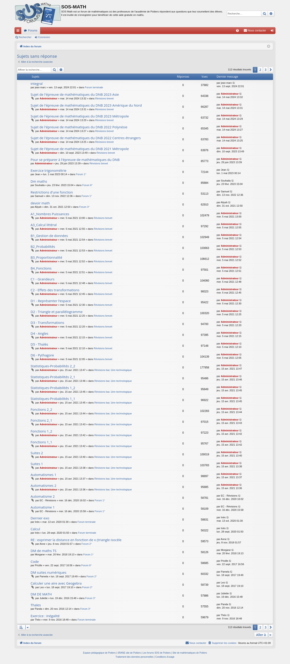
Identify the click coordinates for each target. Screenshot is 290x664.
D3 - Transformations (47, 322)
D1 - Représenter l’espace (51, 301)
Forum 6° (87, 185)
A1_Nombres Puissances (50, 214)
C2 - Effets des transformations (55, 290)
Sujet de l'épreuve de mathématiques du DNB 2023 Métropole (80, 116)
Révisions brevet (104, 98)
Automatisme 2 (43, 496)
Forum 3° (84, 206)
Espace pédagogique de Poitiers (99, 653)
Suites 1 (37, 463)
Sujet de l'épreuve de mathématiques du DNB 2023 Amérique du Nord (86, 105)
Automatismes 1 (43, 474)
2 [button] (260, 69)
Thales (36, 605)
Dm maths (39, 181)
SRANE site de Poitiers (129, 653)
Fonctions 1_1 (41, 442)
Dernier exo (40, 518)
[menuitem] (237, 30)
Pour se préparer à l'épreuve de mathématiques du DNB (75, 159)
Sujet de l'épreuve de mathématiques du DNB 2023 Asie (75, 94)
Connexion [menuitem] (273, 31)
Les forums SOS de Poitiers (157, 653)
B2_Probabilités (43, 246)
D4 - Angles (39, 333)
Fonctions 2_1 (41, 420)
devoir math (40, 203)
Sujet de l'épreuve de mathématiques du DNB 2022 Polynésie (79, 127)
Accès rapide (18, 31)
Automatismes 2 (43, 485)
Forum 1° (81, 174)
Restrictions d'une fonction (52, 192)
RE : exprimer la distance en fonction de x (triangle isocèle (76, 539)
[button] (270, 69)
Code (35, 561)
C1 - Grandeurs (42, 279)
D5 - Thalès (39, 344)
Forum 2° (87, 543)
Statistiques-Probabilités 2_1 (53, 377)
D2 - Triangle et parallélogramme (56, 311)
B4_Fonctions (41, 268)
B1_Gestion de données (49, 235)
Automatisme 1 (43, 507)
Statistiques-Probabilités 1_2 (53, 387)
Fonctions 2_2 (41, 409)
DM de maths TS (43, 550)
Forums (32, 30)
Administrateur (48, 98)
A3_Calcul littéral (44, 224)
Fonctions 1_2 (41, 431)
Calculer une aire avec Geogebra (56, 583)
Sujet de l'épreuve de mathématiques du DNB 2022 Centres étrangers (86, 138)
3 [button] (265, 69)
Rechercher (25, 37)
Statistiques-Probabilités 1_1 (53, 398)
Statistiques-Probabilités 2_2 (53, 366)
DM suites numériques (48, 572)
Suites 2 (37, 453)
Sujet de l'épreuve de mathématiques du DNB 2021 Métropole (80, 148)
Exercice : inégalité (45, 616)
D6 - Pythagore (42, 355)
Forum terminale (94, 87)
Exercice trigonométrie (48, 170)
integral (37, 83)
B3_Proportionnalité (46, 257)
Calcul (35, 529)
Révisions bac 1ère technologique (113, 370)
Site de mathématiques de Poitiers (189, 653)
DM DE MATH (41, 594)
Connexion (44, 37)
